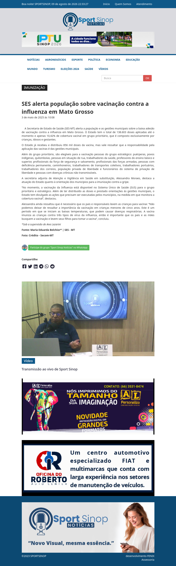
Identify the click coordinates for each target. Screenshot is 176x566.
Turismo (49, 69)
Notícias (33, 59)
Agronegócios (55, 59)
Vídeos (103, 69)
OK (147, 78)
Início (106, 4)
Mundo (32, 69)
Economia (113, 59)
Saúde (89, 69)
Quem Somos (123, 4)
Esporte (77, 59)
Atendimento (144, 4)
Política (94, 59)
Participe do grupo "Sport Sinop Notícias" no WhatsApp (58, 247)
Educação (133, 59)
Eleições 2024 (70, 69)
